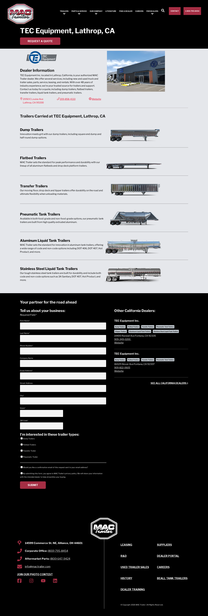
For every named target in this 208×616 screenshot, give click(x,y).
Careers (139, 11)
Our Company (96, 11)
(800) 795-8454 (58, 550)
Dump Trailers (28, 438)
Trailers (64, 11)
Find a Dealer (125, 11)
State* (41, 412)
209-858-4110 (68, 99)
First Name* (63, 324)
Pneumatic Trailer (29, 457)
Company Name (63, 362)
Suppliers (164, 544)
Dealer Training (133, 589)
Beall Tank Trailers (172, 578)
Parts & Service (79, 11)
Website (96, 99)
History (126, 578)
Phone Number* (63, 349)
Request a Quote (40, 41)
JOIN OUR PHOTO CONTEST (35, 574)
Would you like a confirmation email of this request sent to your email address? (54, 467)
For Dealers (152, 11)
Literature (110, 11)
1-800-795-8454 (192, 11)
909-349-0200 (122, 339)
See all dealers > (169, 383)
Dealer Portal (168, 555)
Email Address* (63, 374)
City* (63, 399)
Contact (175, 11)
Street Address (63, 387)
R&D (124, 555)
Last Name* (63, 337)
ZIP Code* (41, 424)
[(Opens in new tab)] (19, 581)
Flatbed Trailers (28, 444)
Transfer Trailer (28, 451)
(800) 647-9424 (60, 558)
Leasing (126, 544)
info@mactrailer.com (37, 566)
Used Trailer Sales (135, 567)
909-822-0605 (122, 367)
